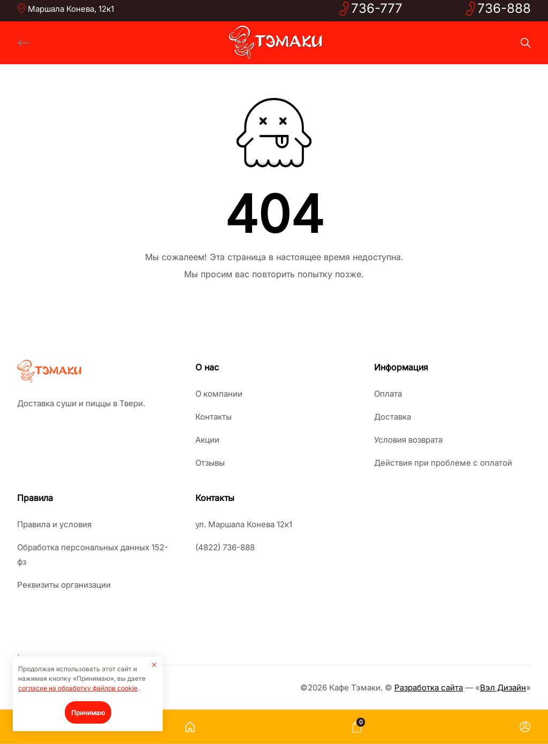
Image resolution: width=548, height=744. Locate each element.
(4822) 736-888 (225, 547)
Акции (207, 440)
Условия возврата (408, 440)
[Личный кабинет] (525, 727)
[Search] (525, 42)
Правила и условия (54, 524)
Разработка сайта (428, 687)
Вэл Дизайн (503, 687)
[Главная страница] (190, 727)
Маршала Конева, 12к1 (71, 9)
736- (376, 8)
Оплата (388, 394)
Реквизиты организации (64, 585)
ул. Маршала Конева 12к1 (243, 524)
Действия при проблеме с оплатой (443, 463)
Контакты (213, 417)
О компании (218, 394)
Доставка (392, 417)
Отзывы (210, 463)
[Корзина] (357, 727)
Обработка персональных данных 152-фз (92, 554)
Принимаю (88, 713)
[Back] (23, 42)
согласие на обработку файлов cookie (78, 688)
